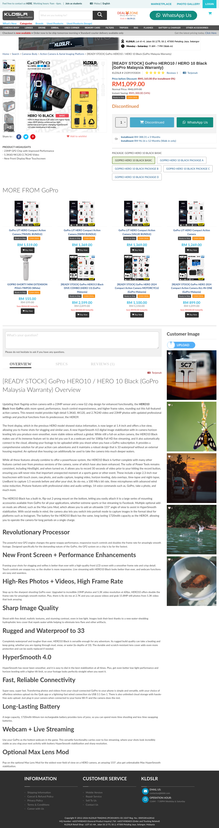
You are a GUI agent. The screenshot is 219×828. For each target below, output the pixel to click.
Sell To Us (91, 800)
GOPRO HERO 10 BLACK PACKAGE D (137, 177)
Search (15, 53)
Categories (26, 23)
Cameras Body (11, 28)
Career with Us (35, 808)
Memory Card (92, 28)
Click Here (210, 33)
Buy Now (27, 250)
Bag (136, 28)
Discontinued (152, 122)
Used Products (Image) (79, 23)
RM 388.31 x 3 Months (140, 136)
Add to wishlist (76, 136)
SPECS (62, 364)
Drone (42, 28)
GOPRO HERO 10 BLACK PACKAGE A (181, 160)
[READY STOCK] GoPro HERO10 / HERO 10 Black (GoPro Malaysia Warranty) (159, 65)
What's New (10, 23)
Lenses (29, 28)
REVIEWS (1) (103, 364)
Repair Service (94, 796)
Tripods (123, 28)
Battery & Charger (170, 28)
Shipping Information (39, 792)
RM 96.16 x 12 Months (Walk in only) (148, 140)
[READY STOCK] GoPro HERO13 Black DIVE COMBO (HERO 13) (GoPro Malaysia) (82, 288)
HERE (29, 3)
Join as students (73, 3)
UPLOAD (179, 345)
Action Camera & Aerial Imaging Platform (62, 53)
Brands (39, 23)
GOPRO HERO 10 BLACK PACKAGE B (137, 168)
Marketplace (161, 4)
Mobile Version (94, 792)
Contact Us (92, 804)
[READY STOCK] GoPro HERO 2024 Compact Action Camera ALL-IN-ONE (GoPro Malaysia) (191, 288)
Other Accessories (197, 28)
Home (6, 53)
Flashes (148, 28)
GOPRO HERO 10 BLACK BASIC (133, 160)
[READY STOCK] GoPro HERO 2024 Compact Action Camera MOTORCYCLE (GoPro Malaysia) (137, 288)
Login (209, 4)
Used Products (55, 23)
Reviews (171, 72)
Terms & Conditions (38, 804)
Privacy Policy (35, 800)
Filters (110, 28)
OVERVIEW (20, 364)
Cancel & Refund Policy (40, 796)
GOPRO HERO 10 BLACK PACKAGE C (188, 168)
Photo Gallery (188, 4)
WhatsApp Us (173, 15)
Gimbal (55, 28)
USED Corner (71, 28)
